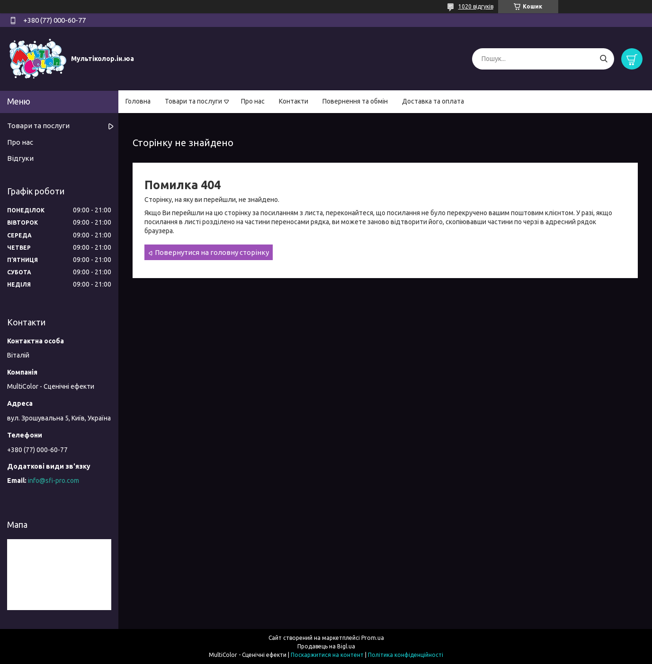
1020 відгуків (475, 6)
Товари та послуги (193, 101)
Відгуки (20, 158)
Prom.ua (372, 638)
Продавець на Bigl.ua (326, 646)
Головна (138, 101)
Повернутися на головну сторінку (212, 252)
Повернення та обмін (355, 101)
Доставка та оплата (433, 101)
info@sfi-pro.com (53, 480)
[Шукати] (603, 59)
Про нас (253, 101)
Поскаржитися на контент (327, 655)
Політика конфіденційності (405, 655)
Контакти (293, 101)
